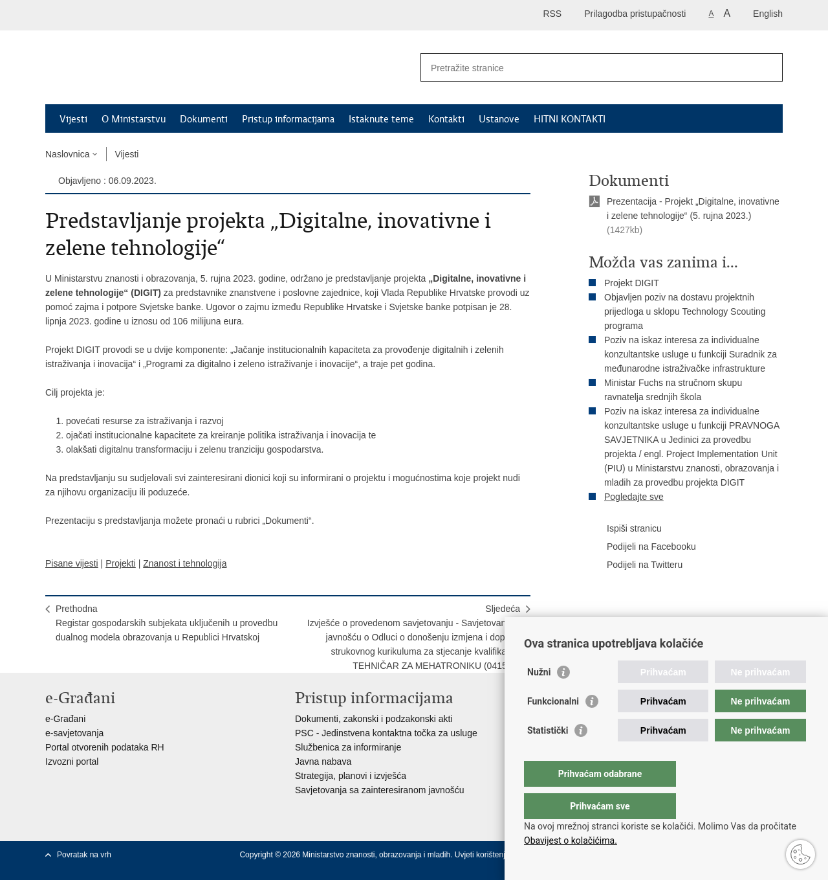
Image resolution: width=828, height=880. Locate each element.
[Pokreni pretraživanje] (768, 67)
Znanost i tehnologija (184, 563)
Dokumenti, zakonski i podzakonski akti (374, 719)
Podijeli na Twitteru (635, 565)
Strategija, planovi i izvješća (350, 776)
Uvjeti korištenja (483, 854)
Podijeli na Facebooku (642, 547)
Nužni (538, 698)
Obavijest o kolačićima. (570, 840)
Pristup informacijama (288, 119)
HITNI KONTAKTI (569, 119)
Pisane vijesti (71, 563)
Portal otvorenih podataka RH (104, 747)
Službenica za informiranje (348, 747)
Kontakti (446, 119)
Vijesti (73, 119)
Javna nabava (323, 761)
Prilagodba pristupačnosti (635, 13)
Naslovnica (67, 154)
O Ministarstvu (134, 119)
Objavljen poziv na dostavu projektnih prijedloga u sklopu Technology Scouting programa (685, 311)
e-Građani (65, 719)
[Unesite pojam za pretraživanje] (587, 67)
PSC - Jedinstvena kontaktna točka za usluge (386, 733)
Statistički (547, 756)
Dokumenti (204, 119)
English (768, 13)
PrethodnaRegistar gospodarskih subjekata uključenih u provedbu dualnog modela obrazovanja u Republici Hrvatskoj (167, 623)
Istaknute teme (381, 119)
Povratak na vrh (84, 854)
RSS (552, 13)
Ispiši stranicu (625, 529)
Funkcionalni (553, 727)
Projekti (120, 563)
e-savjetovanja (74, 733)
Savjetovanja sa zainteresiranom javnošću (379, 790)
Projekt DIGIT (631, 283)
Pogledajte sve (634, 496)
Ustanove (499, 119)
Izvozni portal (71, 761)
